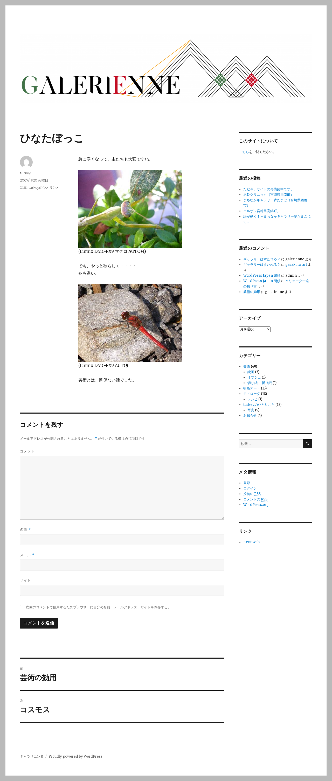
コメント (27, 451)
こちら (244, 152)
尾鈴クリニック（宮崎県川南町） (268, 194)
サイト (25, 580)
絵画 (250, 372)
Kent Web (251, 542)
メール (27, 555)
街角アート (251, 388)
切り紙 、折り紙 (259, 383)
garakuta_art (296, 264)
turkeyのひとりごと (43, 187)
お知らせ (250, 415)
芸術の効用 (251, 292)
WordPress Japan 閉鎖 (261, 275)
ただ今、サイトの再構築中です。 (268, 189)
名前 (25, 529)
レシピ (252, 399)
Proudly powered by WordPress (75, 756)
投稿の (252, 494)
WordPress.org (256, 505)
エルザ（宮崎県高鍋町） (261, 211)
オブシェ (254, 377)
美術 (246, 366)
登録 (246, 483)
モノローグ (251, 394)
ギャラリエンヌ (32, 756)
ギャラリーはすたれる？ (261, 259)
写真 (23, 187)
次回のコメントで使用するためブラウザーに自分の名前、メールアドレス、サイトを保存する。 (98, 607)
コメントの (255, 499)
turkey (25, 173)
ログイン (250, 488)
